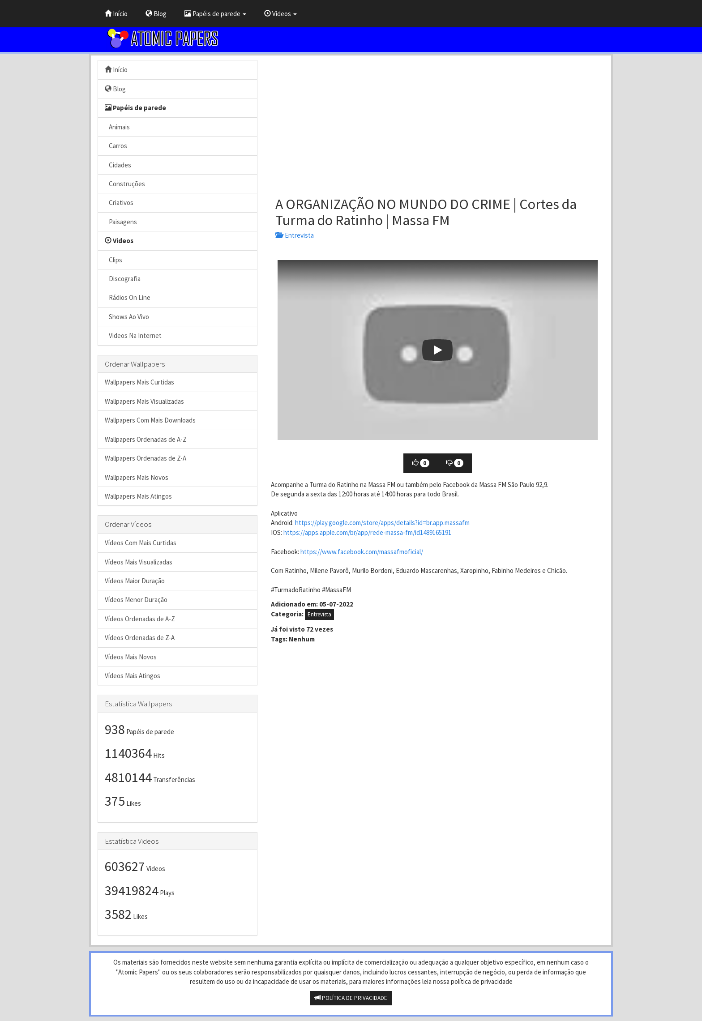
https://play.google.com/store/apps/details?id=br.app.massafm (382, 522)
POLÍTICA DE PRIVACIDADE (351, 998)
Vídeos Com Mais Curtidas (140, 542)
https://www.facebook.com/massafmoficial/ (361, 551)
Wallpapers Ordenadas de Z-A (145, 458)
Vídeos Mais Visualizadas (138, 562)
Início (116, 13)
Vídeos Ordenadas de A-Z (140, 619)
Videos (280, 13)
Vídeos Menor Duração (136, 599)
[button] (438, 350)
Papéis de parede (215, 13)
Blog (156, 13)
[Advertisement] (437, 122)
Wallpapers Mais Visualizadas (144, 401)
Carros (116, 145)
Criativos (119, 202)
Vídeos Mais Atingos (132, 675)
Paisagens (121, 222)
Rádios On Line (127, 297)
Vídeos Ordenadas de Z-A (140, 637)
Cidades (118, 165)
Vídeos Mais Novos (131, 657)
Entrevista (294, 235)
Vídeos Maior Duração (135, 581)
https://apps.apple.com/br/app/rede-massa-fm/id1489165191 (367, 532)
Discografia (123, 278)
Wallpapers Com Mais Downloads (150, 420)
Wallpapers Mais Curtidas (139, 382)
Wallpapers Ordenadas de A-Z (146, 439)
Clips (113, 260)
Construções (125, 183)
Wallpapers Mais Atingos (138, 496)
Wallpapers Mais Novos (136, 477)
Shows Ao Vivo (127, 316)
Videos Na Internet (133, 335)
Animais (117, 127)
